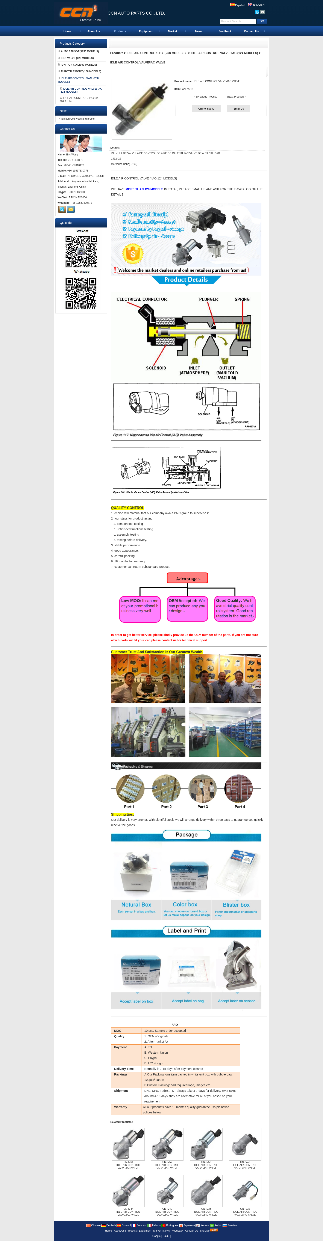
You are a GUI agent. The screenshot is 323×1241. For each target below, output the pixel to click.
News (198, 31)
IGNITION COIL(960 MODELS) (77, 64)
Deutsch (108, 1225)
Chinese (93, 1225)
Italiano (154, 1225)
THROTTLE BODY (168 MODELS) (79, 71)
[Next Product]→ (236, 96)
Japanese (187, 1225)
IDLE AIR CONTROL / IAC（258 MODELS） (157, 53)
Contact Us (251, 31)
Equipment (146, 31)
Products (120, 31)
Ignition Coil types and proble (78, 118)
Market (172, 31)
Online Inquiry (206, 108)
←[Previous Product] (205, 96)
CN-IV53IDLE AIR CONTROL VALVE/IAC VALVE (206, 1165)
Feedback (225, 31)
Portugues (169, 1225)
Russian (230, 1225)
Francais (139, 1225)
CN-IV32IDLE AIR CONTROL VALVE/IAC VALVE (245, 1211)
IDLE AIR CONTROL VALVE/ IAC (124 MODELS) (224, 53)
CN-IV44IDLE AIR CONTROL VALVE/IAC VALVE (128, 1211)
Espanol (124, 1225)
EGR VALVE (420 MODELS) (76, 58)
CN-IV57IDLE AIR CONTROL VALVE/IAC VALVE (167, 1165)
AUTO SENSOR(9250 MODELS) (78, 51)
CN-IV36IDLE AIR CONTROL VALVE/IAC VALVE (206, 1211)
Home (67, 31)
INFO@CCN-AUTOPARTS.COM (85, 176)
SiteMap (204, 1230)
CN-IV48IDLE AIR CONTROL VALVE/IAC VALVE (245, 1165)
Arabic (216, 1225)
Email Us (239, 108)
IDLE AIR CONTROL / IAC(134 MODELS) (79, 99)
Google (156, 1236)
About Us (93, 31)
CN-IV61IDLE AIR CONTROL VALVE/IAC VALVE (128, 1165)
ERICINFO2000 (76, 192)
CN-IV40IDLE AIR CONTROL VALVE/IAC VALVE (167, 1211)
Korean (202, 1225)
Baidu (166, 1236)
